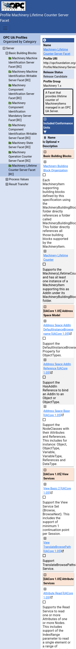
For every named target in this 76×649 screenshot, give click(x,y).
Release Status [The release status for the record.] (53, 72)
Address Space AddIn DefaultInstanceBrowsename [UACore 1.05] (58, 329)
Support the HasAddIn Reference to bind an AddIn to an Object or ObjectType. (56, 392)
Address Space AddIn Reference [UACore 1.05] (57, 368)
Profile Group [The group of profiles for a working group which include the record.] (52, 81)
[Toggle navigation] (5, 28)
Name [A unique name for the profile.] (47, 45)
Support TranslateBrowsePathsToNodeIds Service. (57, 564)
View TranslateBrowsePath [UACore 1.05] (57, 547)
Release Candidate (55, 76)
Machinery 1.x (52, 85)
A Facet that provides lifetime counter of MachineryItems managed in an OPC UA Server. (58, 102)
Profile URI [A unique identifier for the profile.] (50, 58)
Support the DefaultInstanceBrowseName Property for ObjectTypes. (57, 349)
